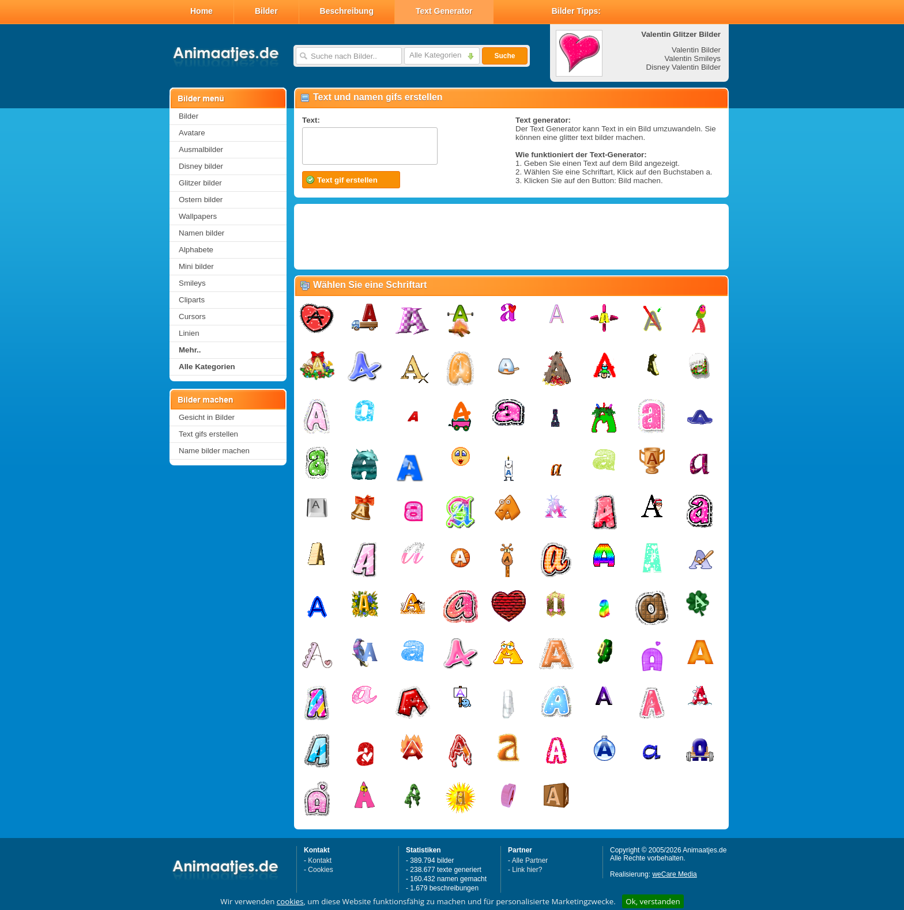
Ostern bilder (201, 199)
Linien (189, 333)
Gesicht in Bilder (207, 417)
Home (201, 11)
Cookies (320, 870)
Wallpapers (198, 216)
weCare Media (674, 874)
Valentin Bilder (696, 50)
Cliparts (192, 299)
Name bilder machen (214, 450)
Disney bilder (201, 166)
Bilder (266, 11)
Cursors (192, 316)
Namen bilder (201, 233)
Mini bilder (196, 266)
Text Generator (444, 11)
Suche (504, 56)
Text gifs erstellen (208, 434)
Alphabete (196, 249)
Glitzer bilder (200, 183)
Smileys (192, 283)
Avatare (192, 132)
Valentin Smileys (692, 58)
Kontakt (320, 860)
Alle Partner (530, 860)
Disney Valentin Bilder (683, 67)
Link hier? (527, 870)
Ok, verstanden (653, 901)
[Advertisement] (511, 237)
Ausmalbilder (201, 149)
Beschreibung (347, 11)
